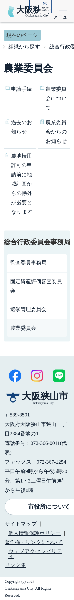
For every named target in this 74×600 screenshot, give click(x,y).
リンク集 (15, 565)
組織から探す (24, 47)
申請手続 (21, 89)
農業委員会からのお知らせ (56, 132)
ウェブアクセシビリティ (35, 553)
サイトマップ (21, 524)
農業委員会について (56, 98)
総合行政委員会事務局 (37, 242)
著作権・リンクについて (34, 542)
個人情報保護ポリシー (34, 533)
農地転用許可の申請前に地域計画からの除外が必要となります (22, 184)
